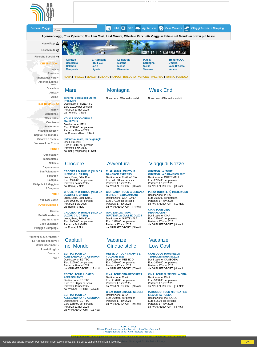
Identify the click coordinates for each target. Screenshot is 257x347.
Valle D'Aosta (177, 66)
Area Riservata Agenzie (140, 331)
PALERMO (157, 76)
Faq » (56, 257)
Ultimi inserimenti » (47, 245)
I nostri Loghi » (50, 249)
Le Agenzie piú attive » (45, 240)
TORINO (170, 76)
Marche (121, 62)
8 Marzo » (53, 175)
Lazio (95, 66)
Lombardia (123, 59)
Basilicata (72, 62)
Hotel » (54, 211)
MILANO (104, 76)
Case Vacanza (173, 28)
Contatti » (53, 253)
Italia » (55, 69)
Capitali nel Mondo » (46, 134)
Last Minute (48, 50)
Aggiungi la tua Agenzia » (44, 236)
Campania (72, 69)
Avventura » (51, 126)
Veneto (173, 69)
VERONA (143, 76)
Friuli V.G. (98, 62)
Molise (121, 66)
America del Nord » (47, 77)
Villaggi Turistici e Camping (207, 28)
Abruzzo (71, 59)
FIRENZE (78, 76)
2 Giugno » (52, 188)
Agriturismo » (50, 219)
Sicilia (146, 66)
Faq (124, 331)
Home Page (48, 43)
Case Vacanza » (49, 223)
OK (247, 341)
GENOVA (182, 76)
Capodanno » (51, 167)
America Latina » (48, 83)
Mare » (55, 109)
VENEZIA (92, 76)
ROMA (67, 76)
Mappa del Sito (112, 331)
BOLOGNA (129, 76)
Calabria (71, 66)
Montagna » (52, 113)
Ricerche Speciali (45, 56)
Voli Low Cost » (49, 199)
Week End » (51, 118)
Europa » (53, 73)
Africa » (54, 92)
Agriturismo (149, 28)
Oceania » (53, 88)
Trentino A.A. (176, 59)
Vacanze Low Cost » (47, 143)
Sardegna (149, 62)
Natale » (54, 163)
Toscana (148, 69)
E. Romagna (99, 59)
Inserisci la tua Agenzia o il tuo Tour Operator (136, 329)
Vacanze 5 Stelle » (48, 139)
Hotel (116, 28)
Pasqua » (53, 180)
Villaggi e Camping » (46, 228)
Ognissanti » (51, 154)
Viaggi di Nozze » (48, 130)
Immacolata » (51, 158)
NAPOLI (116, 76)
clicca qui (70, 341)
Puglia (147, 59)
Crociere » (52, 122)
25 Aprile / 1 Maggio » (46, 184)
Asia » (55, 96)
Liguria (96, 69)
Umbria (173, 62)
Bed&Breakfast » (48, 215)
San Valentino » (49, 171)
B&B (130, 28)
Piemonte (123, 69)
